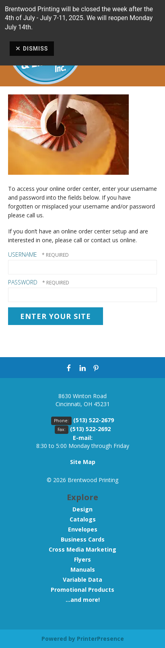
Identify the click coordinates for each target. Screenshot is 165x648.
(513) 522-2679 (93, 420)
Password (22, 282)
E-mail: (83, 438)
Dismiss (32, 48)
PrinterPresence (100, 638)
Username (22, 254)
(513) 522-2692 (90, 429)
